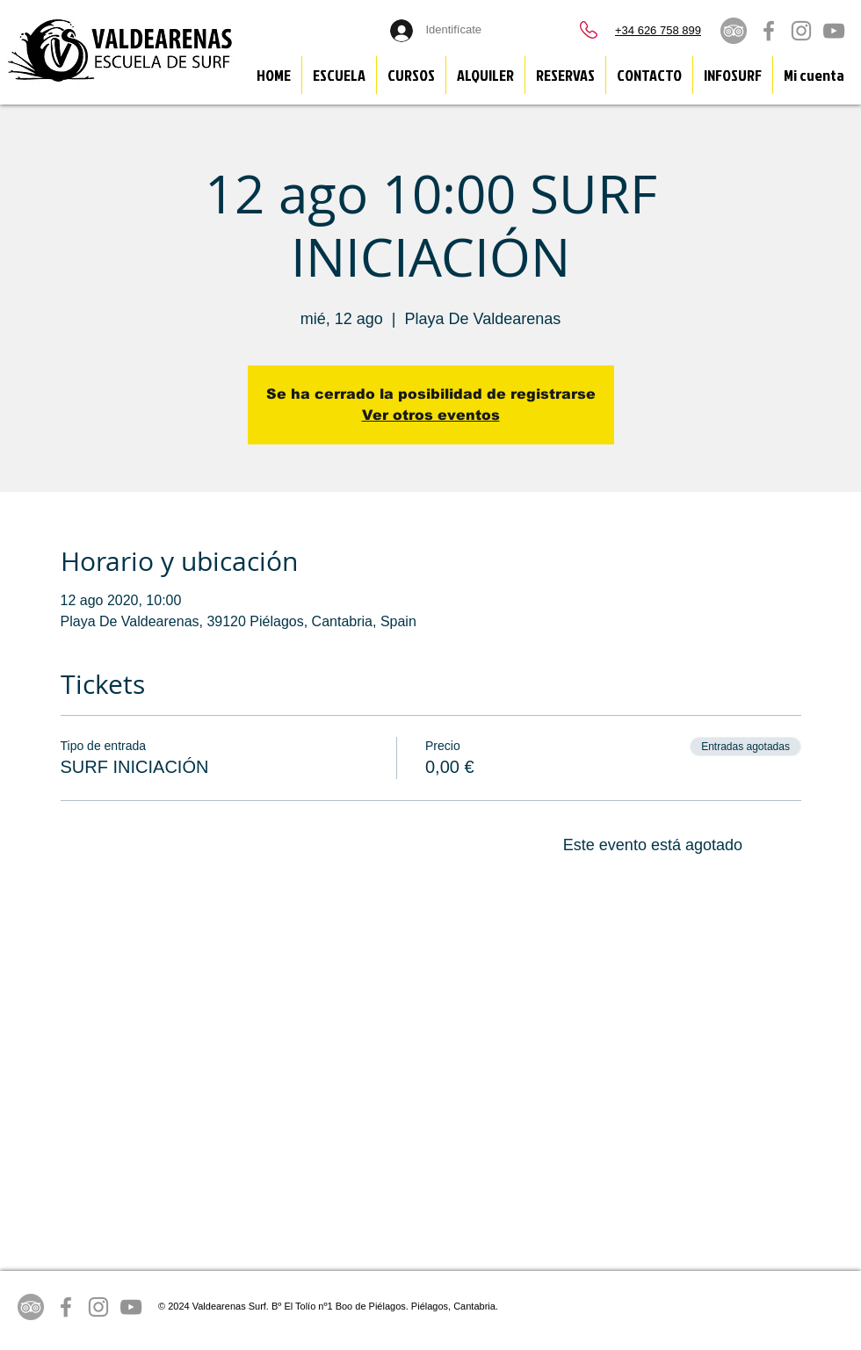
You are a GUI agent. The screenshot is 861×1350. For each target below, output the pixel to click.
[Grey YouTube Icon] (834, 31)
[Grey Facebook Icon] (769, 31)
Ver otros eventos (431, 415)
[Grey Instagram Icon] (801, 31)
